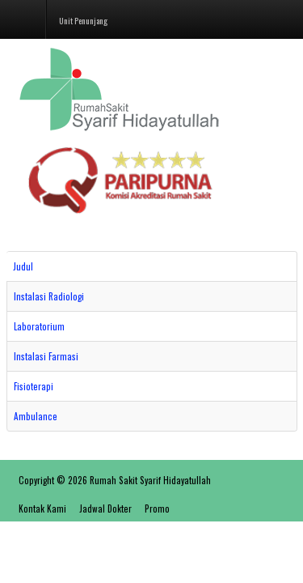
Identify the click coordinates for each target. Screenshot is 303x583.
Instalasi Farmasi (46, 356)
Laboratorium (39, 326)
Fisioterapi (33, 386)
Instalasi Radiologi (49, 296)
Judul (23, 266)
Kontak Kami (42, 508)
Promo (157, 508)
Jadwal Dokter (105, 508)
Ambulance (35, 416)
